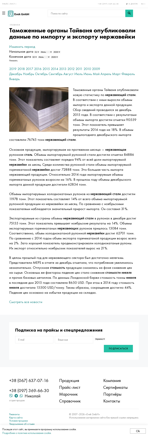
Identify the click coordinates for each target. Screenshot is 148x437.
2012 (71, 68)
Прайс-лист (69, 387)
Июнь (88, 73)
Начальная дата (21, 51)
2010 (87, 68)
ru (143, 4)
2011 (79, 68)
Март (116, 73)
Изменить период (22, 46)
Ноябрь (28, 73)
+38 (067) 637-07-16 (28, 380)
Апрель (105, 73)
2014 (54, 68)
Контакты (111, 401)
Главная (15, 24)
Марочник (68, 394)
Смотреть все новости (25, 301)
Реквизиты (14, 414)
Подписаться (118, 348)
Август (68, 73)
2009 (96, 68)
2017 (29, 68)
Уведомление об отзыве (22, 424)
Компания (112, 380)
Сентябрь (56, 73)
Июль (78, 73)
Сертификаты (115, 387)
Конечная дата (20, 56)
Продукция (69, 380)
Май (96, 73)
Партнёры (112, 394)
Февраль (128, 73)
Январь (14, 79)
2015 (46, 68)
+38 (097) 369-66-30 (108, 4)
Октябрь (41, 73)
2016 (38, 68)
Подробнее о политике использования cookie (26, 433)
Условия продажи (18, 420)
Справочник (70, 401)
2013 (63, 68)
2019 (13, 68)
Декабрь (15, 73)
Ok (138, 431)
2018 (21, 68)
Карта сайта (16, 417)
